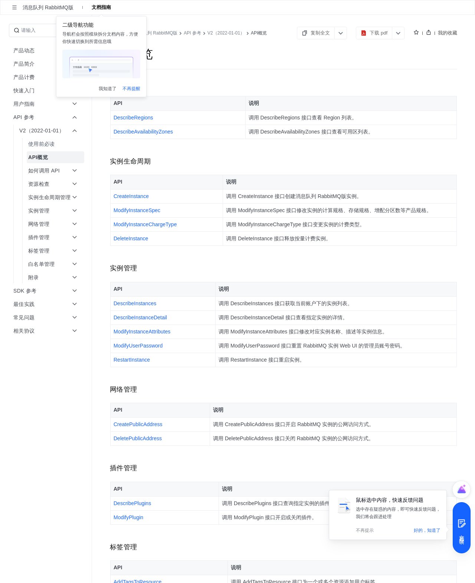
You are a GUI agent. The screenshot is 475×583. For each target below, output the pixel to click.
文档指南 (101, 7)
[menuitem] (46, 144)
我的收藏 (447, 33)
